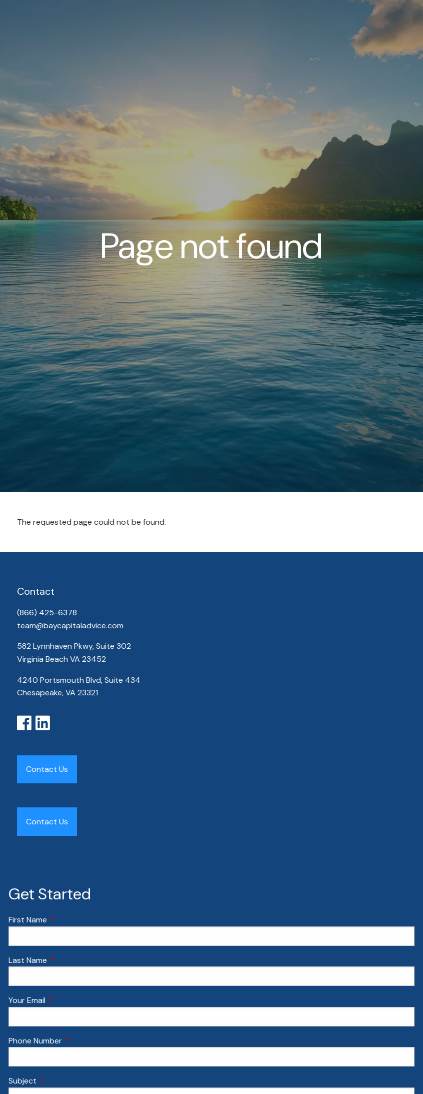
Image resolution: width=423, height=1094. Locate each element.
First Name (66, 919)
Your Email (65, 1000)
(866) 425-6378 (48, 612)
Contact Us (47, 769)
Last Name (66, 960)
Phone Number (73, 1040)
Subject (60, 1080)
